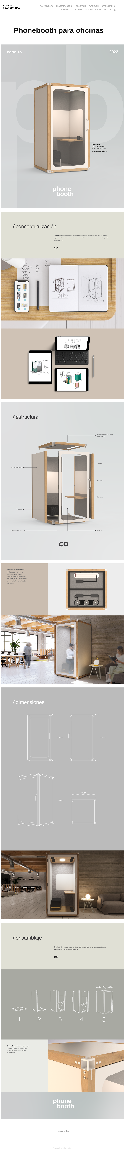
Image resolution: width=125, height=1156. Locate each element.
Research (81, 6)
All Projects (46, 6)
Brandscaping (108, 6)
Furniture (94, 6)
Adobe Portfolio (66, 1148)
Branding (65, 10)
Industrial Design (64, 6)
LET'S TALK (78, 10)
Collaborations (93, 10)
